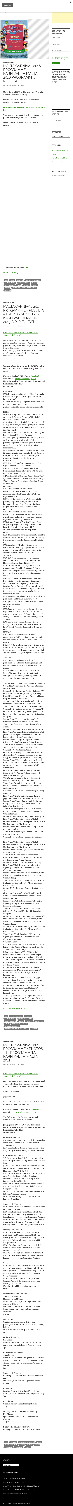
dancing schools (23, 282)
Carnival (6, 62)
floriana (29, 1021)
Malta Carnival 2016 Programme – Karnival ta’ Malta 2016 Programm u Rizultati (22, 73)
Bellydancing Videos (18, 1478)
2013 (6, 1016)
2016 (6, 280)
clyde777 (22, 85)
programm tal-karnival (19, 1023)
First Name (56, 38)
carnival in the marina (33, 280)
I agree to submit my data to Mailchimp (60, 58)
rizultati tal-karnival (12, 1026)
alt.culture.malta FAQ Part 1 (19, 1494)
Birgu (12, 280)
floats (34, 282)
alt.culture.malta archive (60, 150)
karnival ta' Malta (11, 1444)
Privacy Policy (7, 1503)
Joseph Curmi (7, 1490)
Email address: (57, 51)
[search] (59, 120)
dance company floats (26, 1442)
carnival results (10, 1021)
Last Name (56, 44)
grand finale (39, 1021)
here (27, 267)
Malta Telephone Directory (61, 158)
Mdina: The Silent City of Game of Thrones (25, 1486)
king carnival (9, 285)
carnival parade (10, 282)
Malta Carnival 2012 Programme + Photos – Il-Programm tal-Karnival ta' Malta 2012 (23, 1052)
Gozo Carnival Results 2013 (14, 1008)
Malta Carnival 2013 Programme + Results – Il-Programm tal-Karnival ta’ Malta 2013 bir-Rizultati (23, 314)
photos (37, 1444)
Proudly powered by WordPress (21, 1503)
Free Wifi (55, 154)
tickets (7, 287)
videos (28, 1447)
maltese (29, 1444)
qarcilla (26, 285)
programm (8, 1447)
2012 (6, 1442)
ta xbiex (34, 285)
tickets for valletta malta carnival (24, 287)
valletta (8, 290)
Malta (12, 62)
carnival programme (25, 1018)
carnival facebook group (25, 379)
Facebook (35, 376)
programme (19, 1447)
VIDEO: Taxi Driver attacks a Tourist (26, 1490)
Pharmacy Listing (57, 162)
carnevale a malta (16, 1016)
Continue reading (11, 272)
